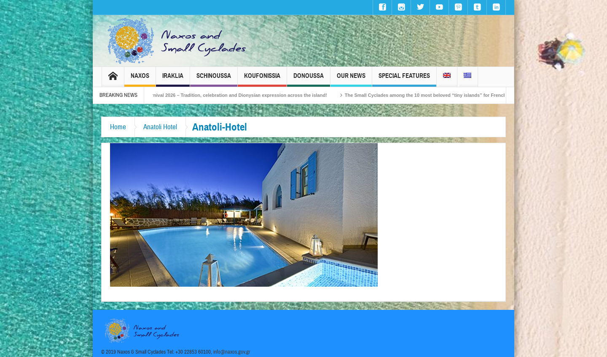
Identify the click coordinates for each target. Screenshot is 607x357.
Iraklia (173, 79)
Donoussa (308, 79)
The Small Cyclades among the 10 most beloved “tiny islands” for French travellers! (442, 95)
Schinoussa (213, 79)
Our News (351, 79)
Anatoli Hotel (160, 127)
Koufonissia (262, 79)
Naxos (140, 79)
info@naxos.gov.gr (231, 352)
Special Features (404, 79)
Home (118, 127)
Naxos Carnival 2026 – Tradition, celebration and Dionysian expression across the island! (234, 95)
